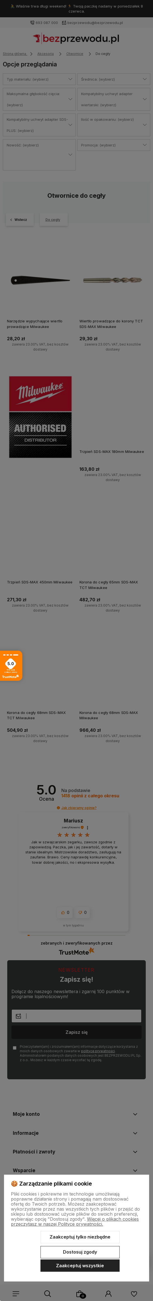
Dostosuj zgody (80, 1252)
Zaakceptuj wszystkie (80, 1265)
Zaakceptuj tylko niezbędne (80, 1237)
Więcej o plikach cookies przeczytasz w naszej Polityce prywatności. (75, 1221)
